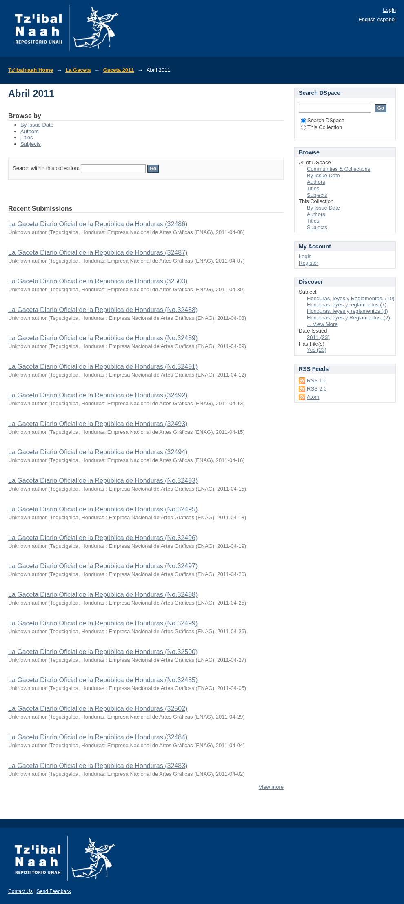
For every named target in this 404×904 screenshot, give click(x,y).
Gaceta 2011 (118, 70)
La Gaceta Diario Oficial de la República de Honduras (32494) (97, 452)
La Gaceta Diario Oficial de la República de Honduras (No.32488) (103, 309)
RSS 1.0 (316, 380)
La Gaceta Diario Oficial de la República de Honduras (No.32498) (103, 594)
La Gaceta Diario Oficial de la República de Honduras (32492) (97, 395)
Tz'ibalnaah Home (30, 70)
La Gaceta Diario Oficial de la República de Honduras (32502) (97, 708)
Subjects (30, 144)
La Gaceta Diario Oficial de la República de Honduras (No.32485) (103, 679)
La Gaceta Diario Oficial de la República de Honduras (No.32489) (103, 338)
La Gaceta (78, 70)
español (386, 19)
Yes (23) (316, 350)
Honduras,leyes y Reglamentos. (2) (348, 318)
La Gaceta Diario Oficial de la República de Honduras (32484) (97, 737)
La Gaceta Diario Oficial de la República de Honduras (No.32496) (103, 537)
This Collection (321, 127)
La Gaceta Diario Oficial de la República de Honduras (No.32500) (103, 651)
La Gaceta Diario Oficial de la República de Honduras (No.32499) (103, 623)
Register (308, 263)
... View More (322, 324)
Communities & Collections (338, 169)
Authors (29, 131)
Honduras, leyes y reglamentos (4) (347, 311)
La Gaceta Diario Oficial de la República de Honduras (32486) (97, 224)
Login (389, 10)
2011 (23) (318, 337)
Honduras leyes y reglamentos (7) (346, 304)
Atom (313, 397)
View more (271, 787)
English (367, 19)
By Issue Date (36, 125)
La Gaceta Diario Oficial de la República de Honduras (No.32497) (103, 565)
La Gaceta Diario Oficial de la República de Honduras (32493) (97, 423)
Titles (26, 137)
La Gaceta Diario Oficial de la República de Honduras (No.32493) (103, 480)
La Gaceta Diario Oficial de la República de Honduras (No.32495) (103, 509)
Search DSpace (322, 120)
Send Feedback (54, 891)
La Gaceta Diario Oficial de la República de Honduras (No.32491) (103, 366)
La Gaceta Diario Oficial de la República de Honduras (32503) (97, 281)
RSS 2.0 (316, 389)
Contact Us (20, 891)
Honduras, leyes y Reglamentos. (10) (351, 298)
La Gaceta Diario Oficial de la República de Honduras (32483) (97, 765)
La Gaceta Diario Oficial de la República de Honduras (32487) (97, 252)
